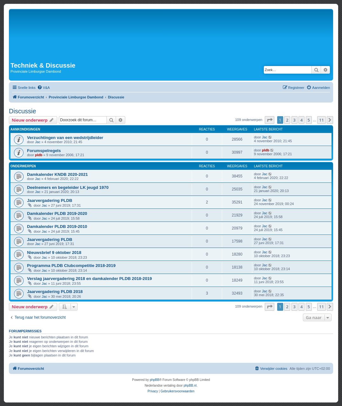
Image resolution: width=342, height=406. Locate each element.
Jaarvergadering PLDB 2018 (55, 291)
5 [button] (309, 120)
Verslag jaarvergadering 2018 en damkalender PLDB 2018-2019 (89, 278)
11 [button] (321, 120)
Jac (37, 142)
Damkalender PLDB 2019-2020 (57, 213)
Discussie (22, 111)
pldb (38, 155)
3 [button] (294, 120)
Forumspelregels (44, 150)
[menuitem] (43, 87)
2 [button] (287, 120)
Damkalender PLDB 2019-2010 (57, 226)
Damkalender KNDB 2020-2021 (57, 174)
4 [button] (301, 120)
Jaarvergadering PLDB (49, 200)
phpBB (154, 380)
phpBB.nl (190, 385)
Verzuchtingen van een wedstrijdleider (65, 137)
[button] (269, 120)
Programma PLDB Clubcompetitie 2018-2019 (71, 265)
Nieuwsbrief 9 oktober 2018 (54, 252)
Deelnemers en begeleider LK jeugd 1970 (68, 187)
